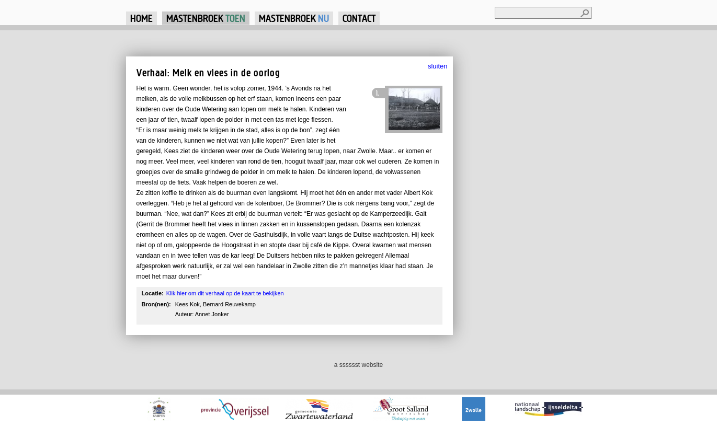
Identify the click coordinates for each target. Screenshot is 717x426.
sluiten (438, 66)
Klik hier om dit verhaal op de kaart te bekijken (225, 293)
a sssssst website (358, 365)
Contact (359, 18)
